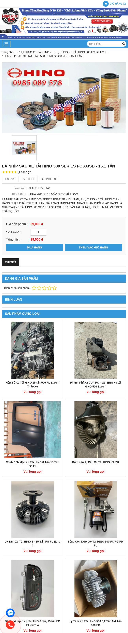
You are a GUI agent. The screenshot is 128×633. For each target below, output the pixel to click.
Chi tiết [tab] (10, 262)
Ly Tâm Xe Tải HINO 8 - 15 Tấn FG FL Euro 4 (32, 543)
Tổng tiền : (13, 239)
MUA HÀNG (34, 247)
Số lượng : (13, 232)
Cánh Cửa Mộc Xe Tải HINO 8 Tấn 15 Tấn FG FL (32, 464)
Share (10, 179)
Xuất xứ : (20, 188)
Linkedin (49, 179)
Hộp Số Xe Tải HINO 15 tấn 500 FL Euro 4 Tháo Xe (32, 384)
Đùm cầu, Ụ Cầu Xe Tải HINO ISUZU (95, 462)
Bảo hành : (19, 193)
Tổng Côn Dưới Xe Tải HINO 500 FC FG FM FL (95, 543)
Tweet (29, 179)
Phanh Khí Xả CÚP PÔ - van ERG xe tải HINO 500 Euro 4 (95, 384)
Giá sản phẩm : (17, 224)
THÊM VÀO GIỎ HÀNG (93, 247)
